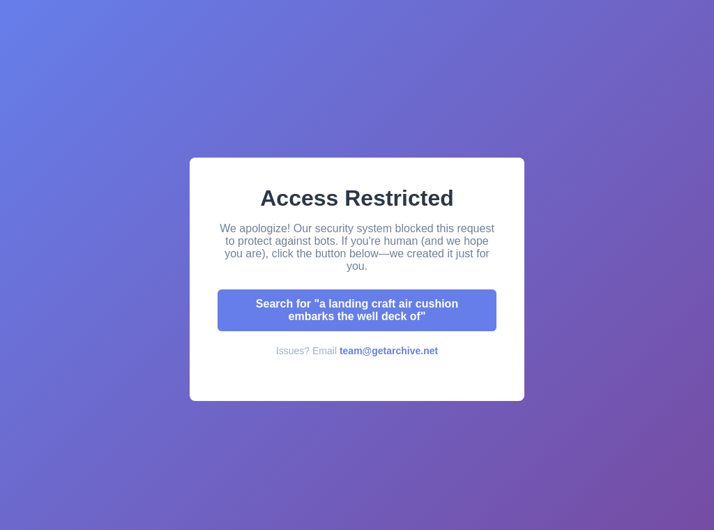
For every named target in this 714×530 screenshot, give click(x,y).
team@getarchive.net (389, 350)
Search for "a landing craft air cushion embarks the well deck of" (357, 310)
